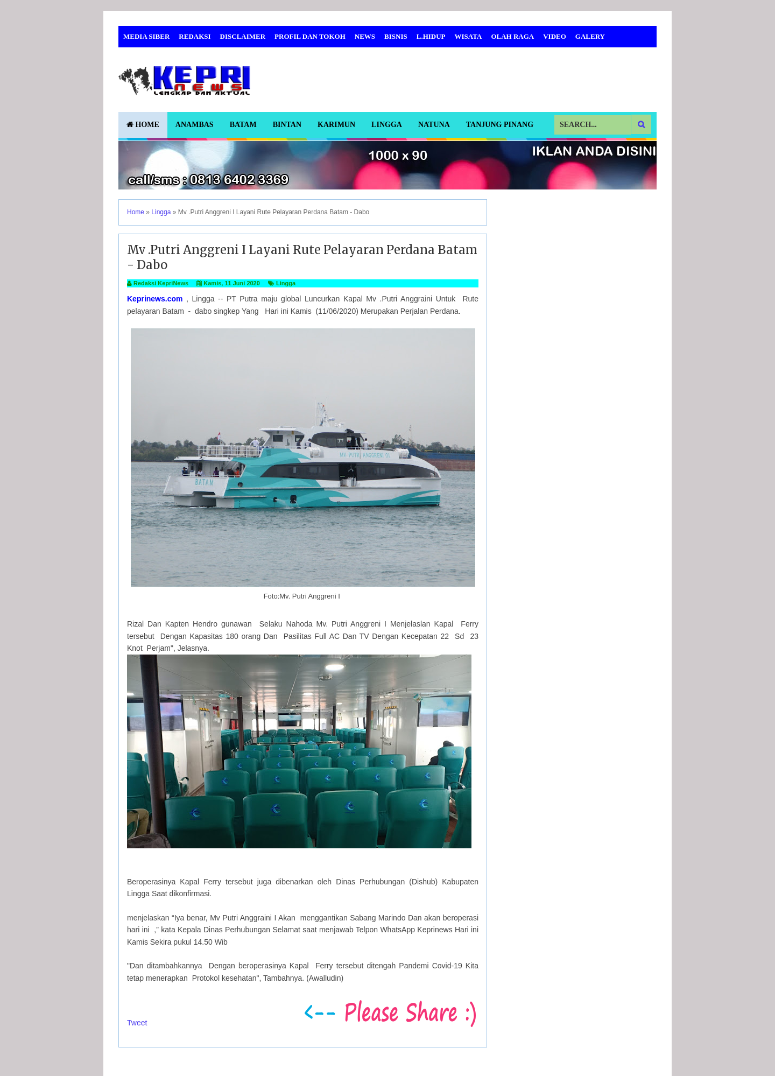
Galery (590, 36)
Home (142, 125)
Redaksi (194, 36)
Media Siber (146, 36)
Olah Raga (512, 36)
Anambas (194, 125)
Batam (243, 125)
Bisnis (395, 36)
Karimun (336, 125)
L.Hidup (431, 36)
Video (554, 36)
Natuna (434, 125)
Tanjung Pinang (499, 125)
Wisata (468, 36)
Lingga (386, 125)
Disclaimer (243, 36)
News (365, 36)
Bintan (287, 125)
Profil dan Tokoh (310, 36)
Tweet (137, 1022)
